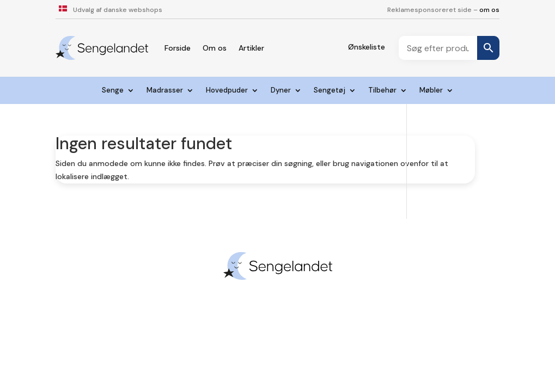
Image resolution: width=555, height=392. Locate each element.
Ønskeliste (366, 47)
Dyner (281, 91)
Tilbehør (382, 91)
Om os (215, 48)
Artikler (251, 48)
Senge (113, 91)
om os (489, 9)
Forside (177, 48)
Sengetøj (329, 91)
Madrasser (165, 91)
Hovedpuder (227, 91)
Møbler (431, 91)
